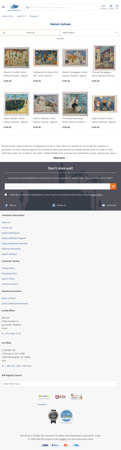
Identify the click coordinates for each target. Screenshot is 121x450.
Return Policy (8, 278)
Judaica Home (7, 16)
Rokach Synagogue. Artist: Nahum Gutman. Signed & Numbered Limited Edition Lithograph (75, 74)
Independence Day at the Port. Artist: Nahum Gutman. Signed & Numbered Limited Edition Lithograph (45, 74)
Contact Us (7, 227)
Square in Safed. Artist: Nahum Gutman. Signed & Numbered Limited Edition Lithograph (15, 74)
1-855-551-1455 (12, 365)
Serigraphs (33, 16)
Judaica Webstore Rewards (15, 303)
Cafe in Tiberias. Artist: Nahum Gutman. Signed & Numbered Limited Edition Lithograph (45, 120)
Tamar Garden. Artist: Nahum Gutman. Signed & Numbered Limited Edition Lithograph (15, 120)
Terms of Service (10, 284)
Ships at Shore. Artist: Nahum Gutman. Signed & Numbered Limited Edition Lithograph (104, 120)
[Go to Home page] (14, 7)
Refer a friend (8, 298)
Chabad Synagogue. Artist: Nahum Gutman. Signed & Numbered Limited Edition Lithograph (103, 74)
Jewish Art (21, 16)
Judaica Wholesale (11, 233)
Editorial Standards (11, 248)
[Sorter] (90, 33)
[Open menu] (3, 7)
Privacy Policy (95, 194)
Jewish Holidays (9, 254)
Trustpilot (42, 404)
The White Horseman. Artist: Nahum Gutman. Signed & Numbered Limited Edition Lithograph (73, 120)
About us (6, 222)
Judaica (63, 439)
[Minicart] (117, 7)
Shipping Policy (9, 273)
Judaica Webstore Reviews (14, 243)
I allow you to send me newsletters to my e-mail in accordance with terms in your (55, 194)
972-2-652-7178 (12, 333)
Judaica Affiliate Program (14, 238)
